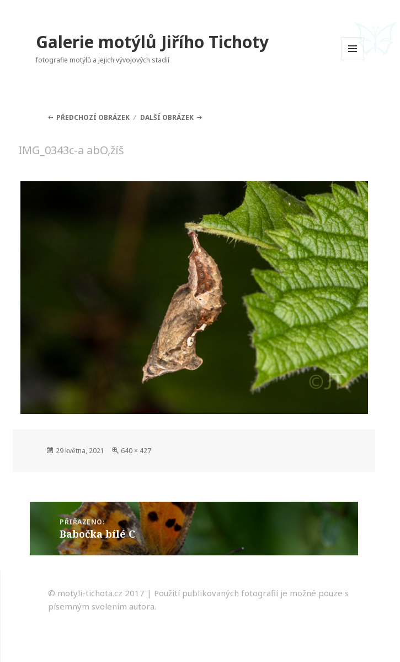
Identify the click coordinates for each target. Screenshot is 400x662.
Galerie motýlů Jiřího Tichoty (152, 41)
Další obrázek (167, 117)
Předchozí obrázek (93, 117)
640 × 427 (136, 450)
